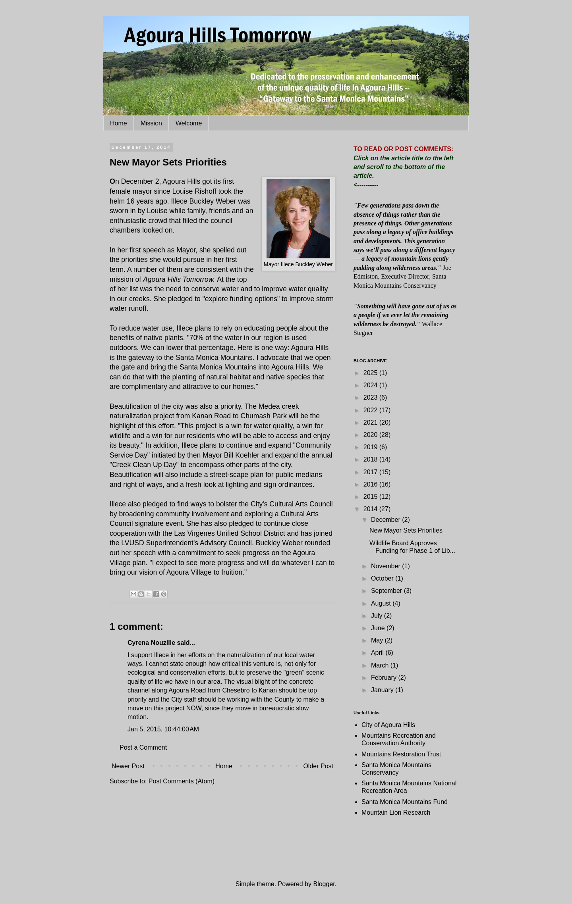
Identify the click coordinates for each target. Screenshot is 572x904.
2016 (371, 484)
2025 (371, 372)
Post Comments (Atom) (181, 781)
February (384, 677)
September (387, 590)
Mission (151, 123)
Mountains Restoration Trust (401, 754)
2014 (371, 509)
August (381, 603)
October (383, 578)
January (383, 690)
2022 (371, 410)
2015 (371, 496)
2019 (371, 447)
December (386, 519)
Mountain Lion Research (395, 812)
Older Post (318, 766)
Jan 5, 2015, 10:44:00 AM (163, 729)
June (378, 628)
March (380, 665)
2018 (371, 459)
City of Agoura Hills (388, 724)
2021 (371, 422)
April (378, 652)
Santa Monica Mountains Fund (404, 801)
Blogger (323, 884)
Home (118, 123)
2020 (371, 434)
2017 (371, 472)
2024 (371, 385)
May (378, 640)
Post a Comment (143, 747)
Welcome (189, 123)
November (386, 566)
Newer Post (128, 766)
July (377, 615)
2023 (371, 397)
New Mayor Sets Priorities (406, 530)
